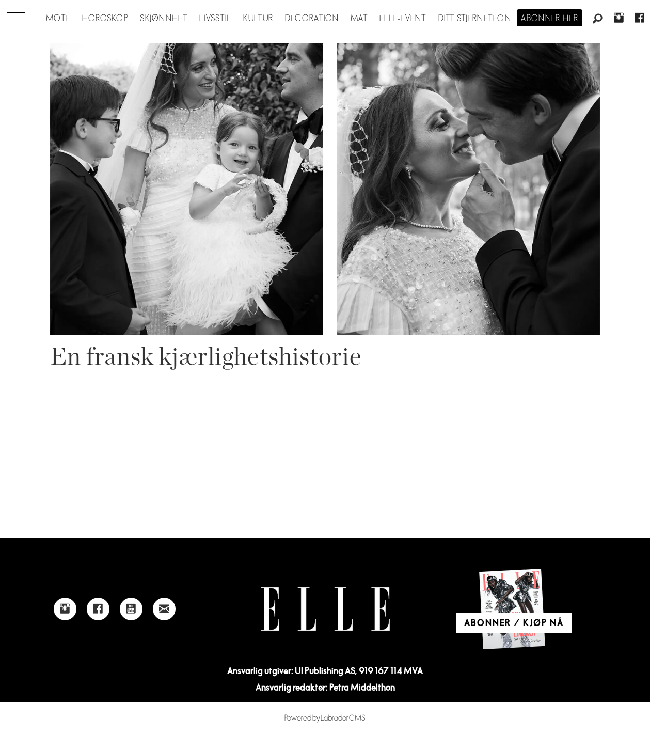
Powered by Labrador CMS (325, 718)
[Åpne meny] (16, 16)
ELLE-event (402, 18)
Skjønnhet (164, 18)
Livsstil (215, 18)
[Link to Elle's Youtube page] (131, 609)
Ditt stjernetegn (474, 18)
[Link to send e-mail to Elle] (164, 609)
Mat (359, 18)
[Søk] (598, 19)
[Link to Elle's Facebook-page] (98, 609)
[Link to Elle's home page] (325, 609)
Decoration (312, 18)
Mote (58, 18)
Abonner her (549, 18)
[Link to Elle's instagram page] (65, 609)
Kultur (258, 18)
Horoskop (105, 18)
